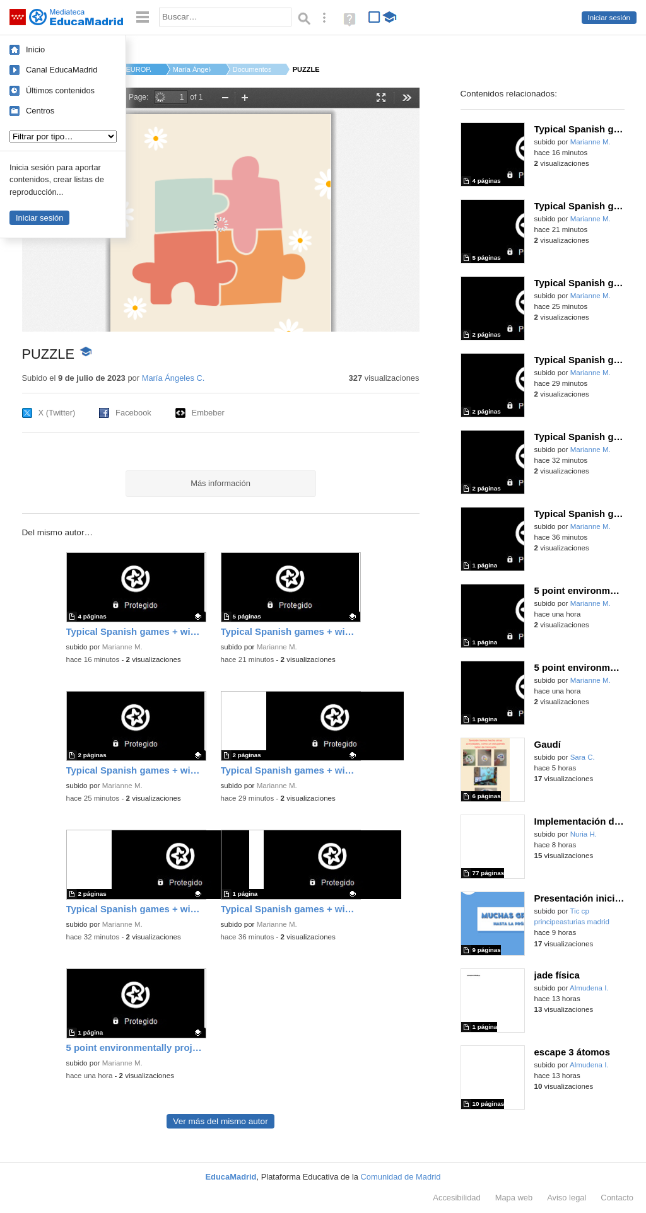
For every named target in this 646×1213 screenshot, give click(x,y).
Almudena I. (589, 988)
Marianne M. (122, 647)
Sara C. (582, 757)
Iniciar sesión (609, 17)
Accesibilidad (456, 1197)
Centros (40, 110)
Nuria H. (583, 834)
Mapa (514, 1197)
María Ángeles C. (192, 69)
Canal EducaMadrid (61, 69)
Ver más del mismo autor (220, 1121)
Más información (220, 483)
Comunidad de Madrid (401, 1176)
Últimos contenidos (60, 90)
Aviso (566, 1197)
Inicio (35, 49)
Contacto (617, 1197)
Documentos (252, 69)
